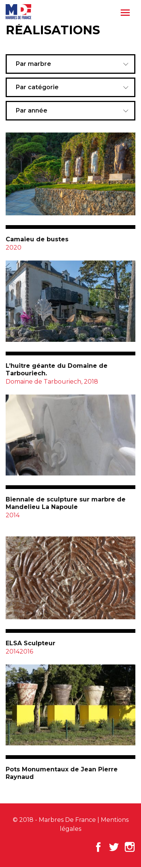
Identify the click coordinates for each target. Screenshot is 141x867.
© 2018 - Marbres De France (54, 819)
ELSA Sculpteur (30, 643)
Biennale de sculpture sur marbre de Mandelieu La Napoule (66, 503)
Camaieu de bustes (37, 239)
